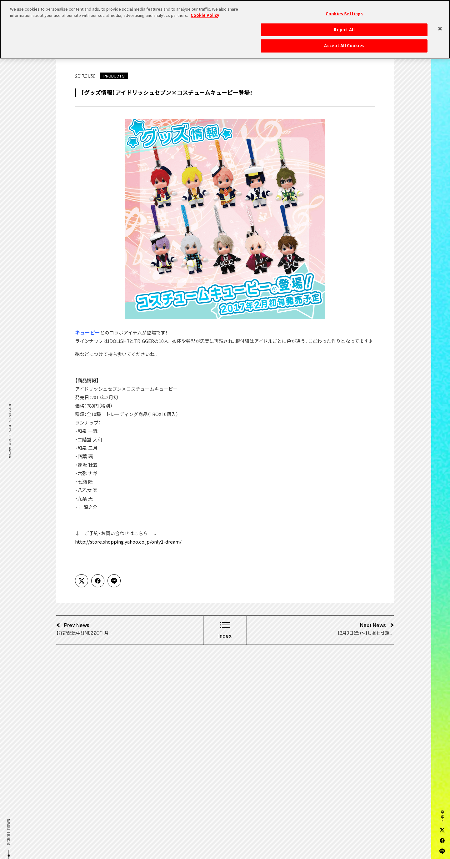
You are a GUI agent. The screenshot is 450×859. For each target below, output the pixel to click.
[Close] (440, 25)
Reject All (344, 26)
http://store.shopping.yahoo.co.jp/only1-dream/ (128, 542)
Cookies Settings (344, 10)
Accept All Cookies (344, 42)
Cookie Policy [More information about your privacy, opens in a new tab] (205, 11)
